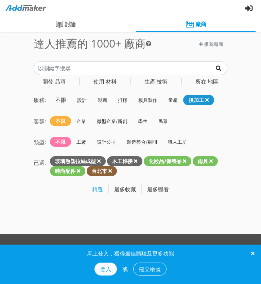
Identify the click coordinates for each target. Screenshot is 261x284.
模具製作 (147, 100)
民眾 (163, 121)
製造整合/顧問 (142, 142)
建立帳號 (150, 269)
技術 (156, 81)
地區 (207, 81)
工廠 (81, 142)
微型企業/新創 (112, 121)
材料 (105, 81)
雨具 (203, 161)
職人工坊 (177, 142)
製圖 (102, 100)
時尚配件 (65, 170)
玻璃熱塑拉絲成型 (75, 161)
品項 (54, 81)
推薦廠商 (211, 44)
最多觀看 (158, 189)
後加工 (199, 99)
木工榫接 (122, 161)
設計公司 (106, 142)
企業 (81, 121)
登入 (105, 269)
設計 (82, 100)
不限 (60, 100)
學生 (142, 121)
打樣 (122, 100)
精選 (97, 189)
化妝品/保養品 (165, 161)
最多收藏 (125, 189)
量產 (173, 100)
